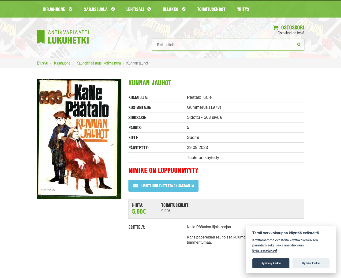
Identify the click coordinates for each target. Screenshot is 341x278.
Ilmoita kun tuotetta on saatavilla (163, 185)
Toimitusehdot (211, 9)
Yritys (243, 9)
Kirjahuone (57, 9)
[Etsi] (299, 44)
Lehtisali (138, 9)
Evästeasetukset (264, 251)
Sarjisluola (99, 9)
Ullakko (174, 9)
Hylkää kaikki (311, 263)
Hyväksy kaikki (271, 263)
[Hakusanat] (228, 45)
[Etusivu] (63, 30)
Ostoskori (288, 27)
